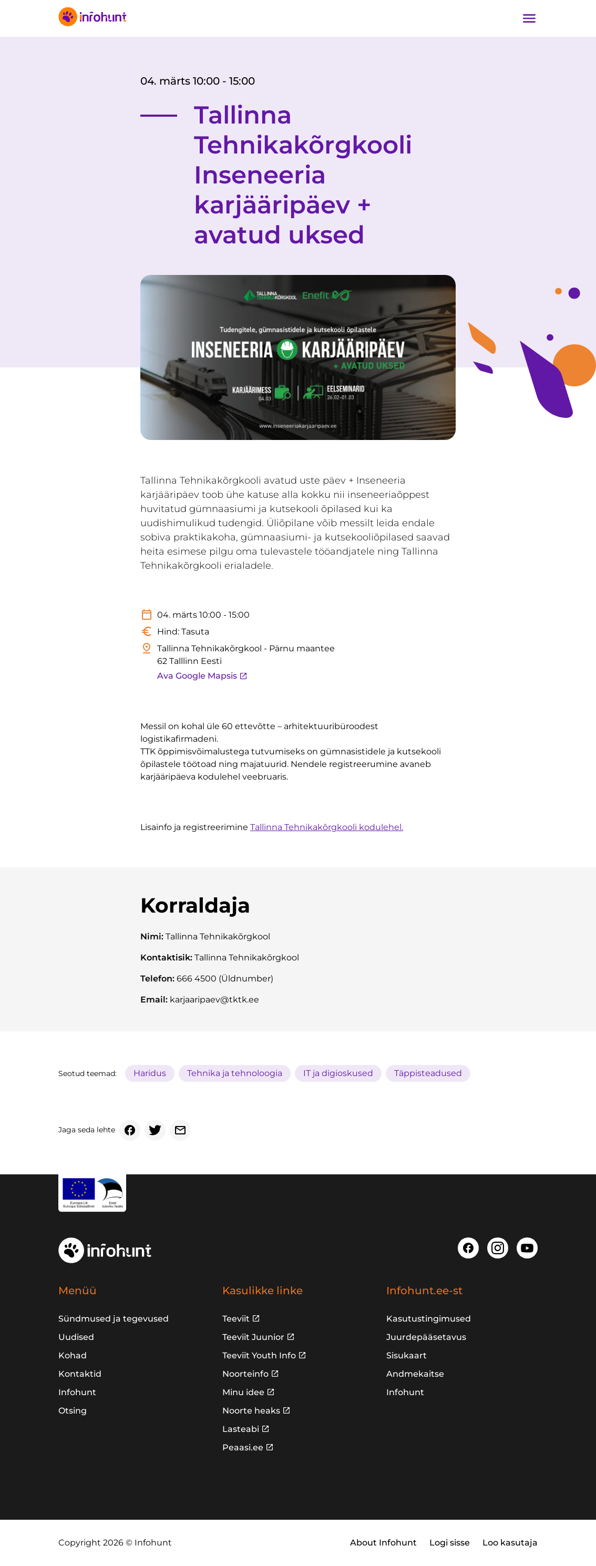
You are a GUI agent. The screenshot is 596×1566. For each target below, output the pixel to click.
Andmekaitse (415, 1374)
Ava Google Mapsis (202, 676)
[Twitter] (155, 1130)
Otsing (72, 1411)
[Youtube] (527, 1247)
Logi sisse (449, 1543)
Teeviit (236, 1319)
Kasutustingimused (428, 1319)
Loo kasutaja (510, 1543)
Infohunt (77, 1392)
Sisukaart (406, 1355)
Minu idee (243, 1392)
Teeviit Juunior (253, 1337)
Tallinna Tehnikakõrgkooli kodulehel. (326, 827)
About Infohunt (383, 1543)
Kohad (72, 1355)
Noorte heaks (251, 1411)
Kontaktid (79, 1374)
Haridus (149, 1073)
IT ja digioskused (338, 1073)
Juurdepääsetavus (426, 1337)
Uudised (76, 1337)
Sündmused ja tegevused (113, 1319)
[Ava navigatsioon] (529, 18)
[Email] (180, 1130)
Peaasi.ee (242, 1447)
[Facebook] (129, 1130)
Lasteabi (240, 1429)
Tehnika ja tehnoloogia (234, 1073)
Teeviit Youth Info (259, 1355)
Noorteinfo (245, 1374)
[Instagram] (497, 1247)
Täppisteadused (428, 1073)
